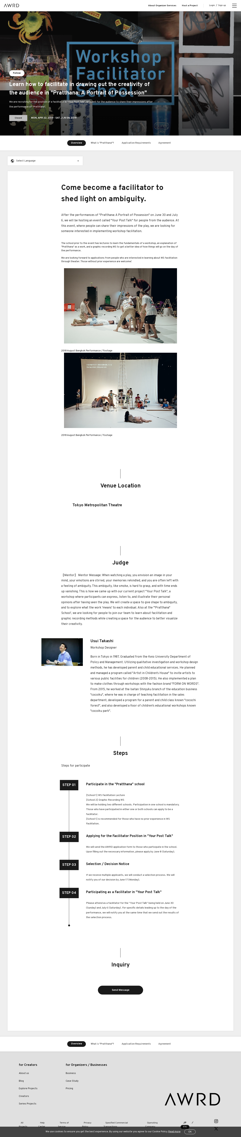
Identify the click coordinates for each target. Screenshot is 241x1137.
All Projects (25, 1121)
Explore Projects (28, 1089)
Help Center (42, 1121)
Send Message (120, 990)
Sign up (222, 5)
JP (181, 1122)
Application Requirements (136, 143)
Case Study (72, 1081)
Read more (174, 1131)
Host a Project (190, 5)
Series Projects (27, 1104)
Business (71, 1074)
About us (24, 1074)
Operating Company (148, 1121)
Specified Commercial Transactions (114, 1121)
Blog (21, 1081)
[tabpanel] (120, 73)
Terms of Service (62, 1121)
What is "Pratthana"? (98, 143)
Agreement (168, 143)
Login (212, 5)
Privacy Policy (83, 1121)
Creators (24, 1097)
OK (190, 1131)
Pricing (69, 1089)
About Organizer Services (162, 5)
